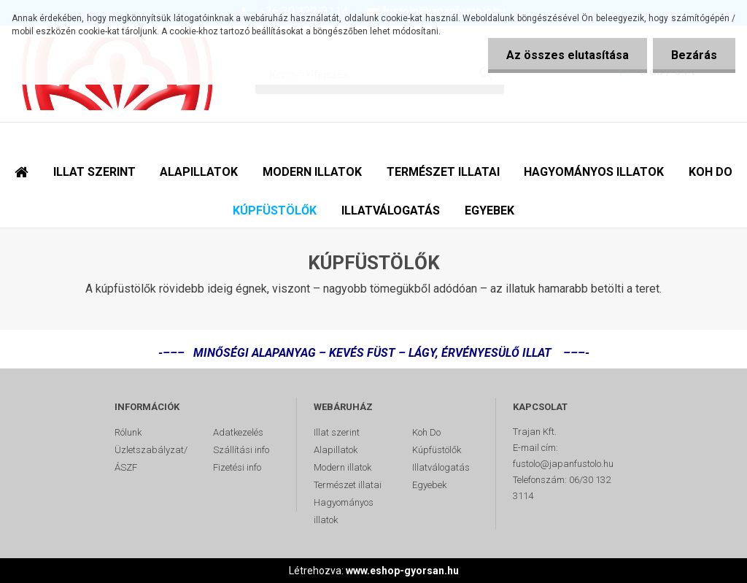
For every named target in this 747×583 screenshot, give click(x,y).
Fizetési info (237, 467)
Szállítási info (241, 449)
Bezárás (694, 55)
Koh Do (426, 432)
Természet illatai (348, 484)
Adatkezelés (238, 432)
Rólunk (128, 432)
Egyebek (429, 484)
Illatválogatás (441, 467)
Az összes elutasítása (567, 55)
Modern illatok (342, 467)
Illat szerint (337, 432)
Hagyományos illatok (344, 511)
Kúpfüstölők (436, 449)
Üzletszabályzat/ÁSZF (151, 458)
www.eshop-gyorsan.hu (402, 570)
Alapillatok (335, 449)
